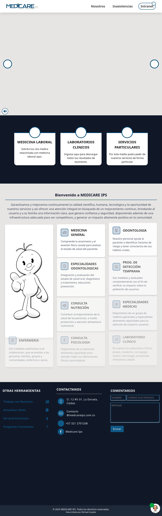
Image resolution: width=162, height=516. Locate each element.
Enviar (117, 429)
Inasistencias (123, 6)
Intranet (147, 6)
